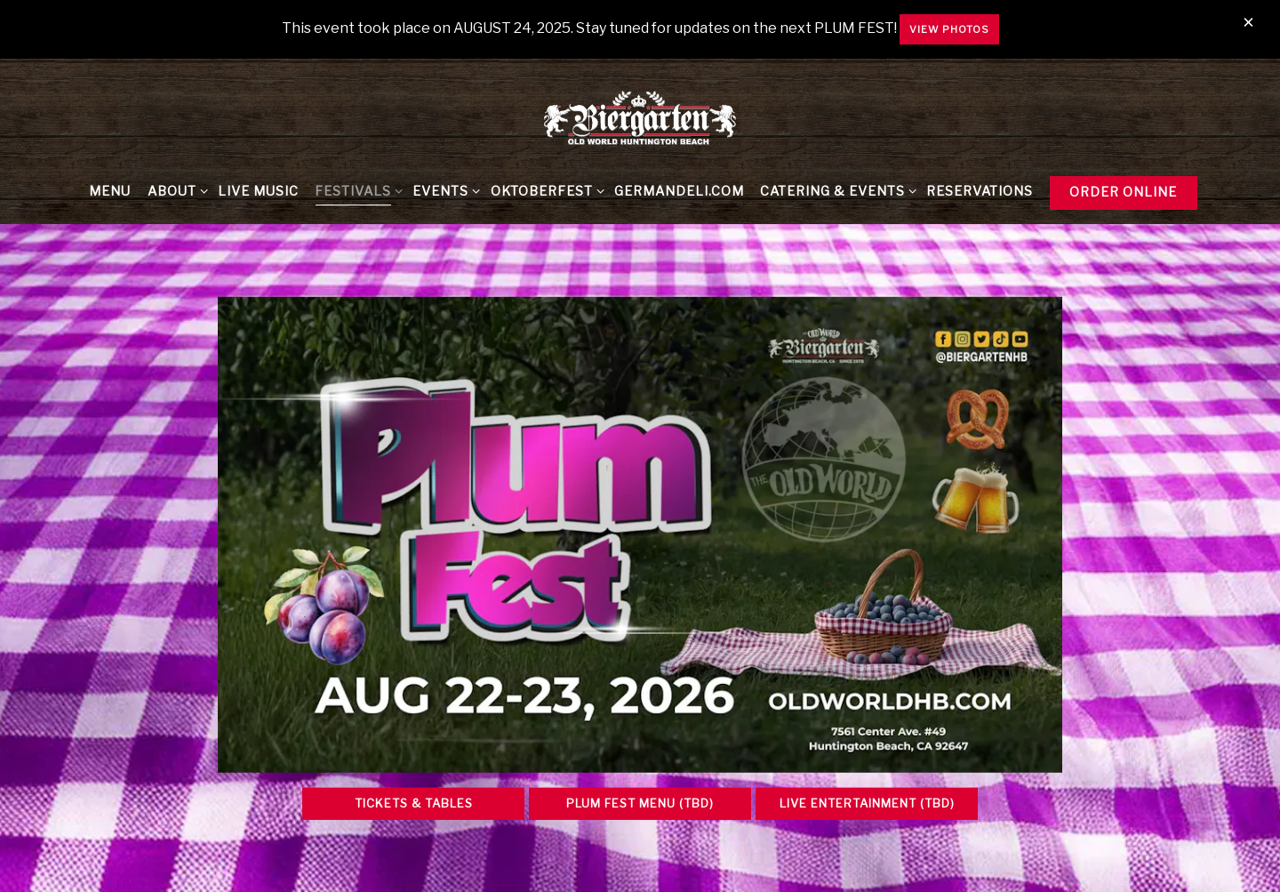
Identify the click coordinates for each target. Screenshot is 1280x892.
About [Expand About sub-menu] (175, 190)
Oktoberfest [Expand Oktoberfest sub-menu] (544, 190)
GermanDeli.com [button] (679, 191)
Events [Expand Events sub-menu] (443, 190)
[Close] (1248, 23)
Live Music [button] (258, 191)
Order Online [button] (1123, 192)
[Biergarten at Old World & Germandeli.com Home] (640, 117)
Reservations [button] (979, 191)
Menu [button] (110, 191)
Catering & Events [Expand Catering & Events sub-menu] (835, 190)
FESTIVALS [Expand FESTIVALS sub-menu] (355, 190)
